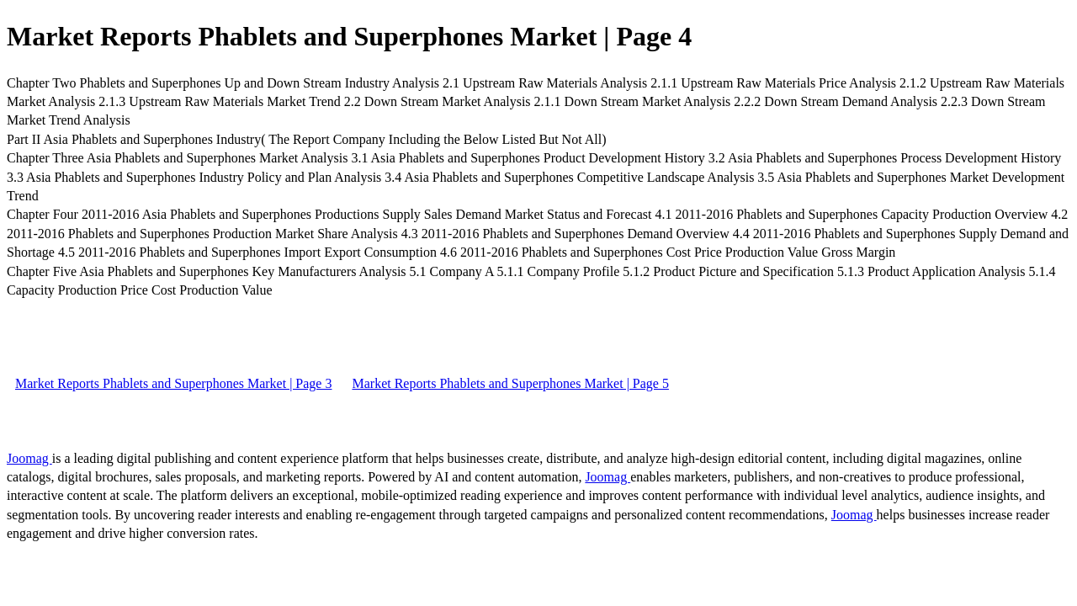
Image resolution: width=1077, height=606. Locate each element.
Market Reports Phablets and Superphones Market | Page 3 (173, 383)
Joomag (29, 458)
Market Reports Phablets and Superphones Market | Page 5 (510, 383)
